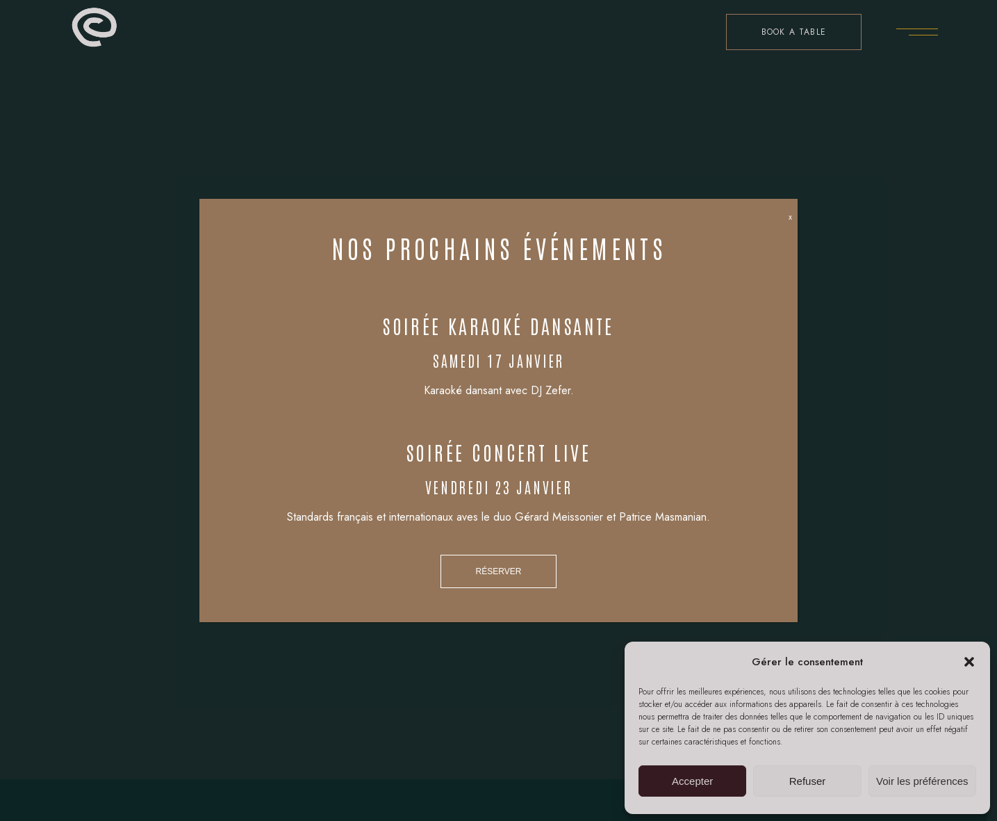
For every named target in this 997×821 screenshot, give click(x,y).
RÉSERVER (499, 571)
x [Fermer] (790, 217)
